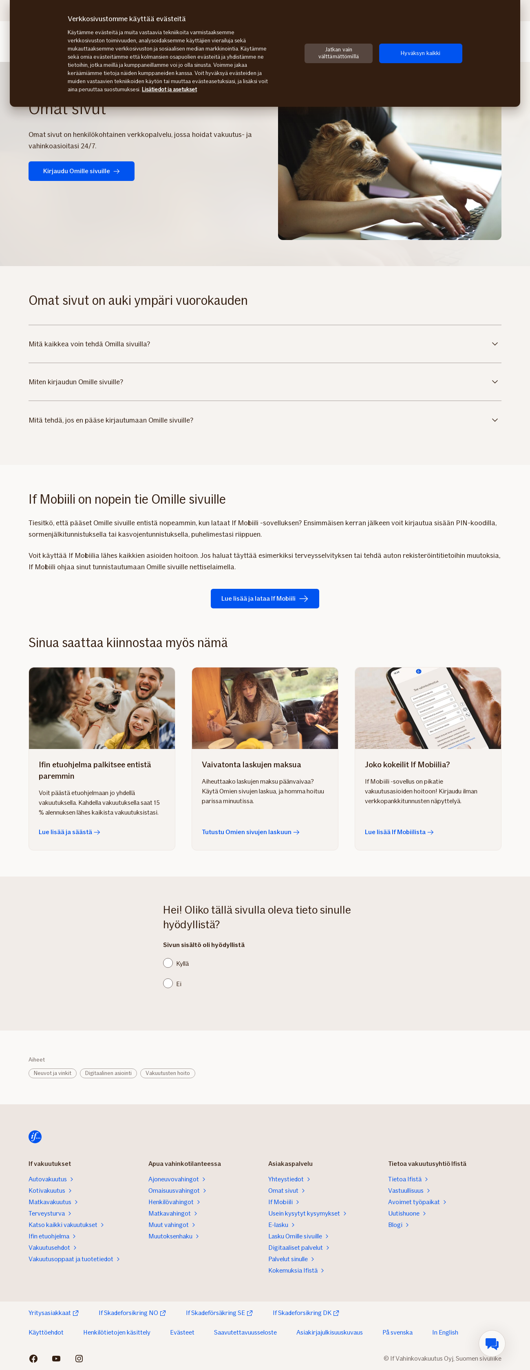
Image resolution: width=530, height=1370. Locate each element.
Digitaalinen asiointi (108, 1073)
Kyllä (182, 963)
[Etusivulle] (35, 1136)
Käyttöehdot (46, 1332)
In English (445, 1332)
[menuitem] (492, 1343)
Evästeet (182, 1332)
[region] (265, 53)
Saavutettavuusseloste (245, 1332)
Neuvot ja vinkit (52, 1073)
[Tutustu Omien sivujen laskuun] (265, 708)
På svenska (397, 1332)
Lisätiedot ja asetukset (169, 89)
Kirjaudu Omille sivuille (81, 171)
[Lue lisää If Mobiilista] (428, 708)
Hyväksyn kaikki (420, 53)
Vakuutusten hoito (168, 1073)
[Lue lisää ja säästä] (102, 708)
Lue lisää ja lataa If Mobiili (265, 599)
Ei (178, 984)
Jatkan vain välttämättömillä (338, 53)
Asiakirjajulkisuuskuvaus (329, 1332)
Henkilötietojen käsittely (116, 1332)
